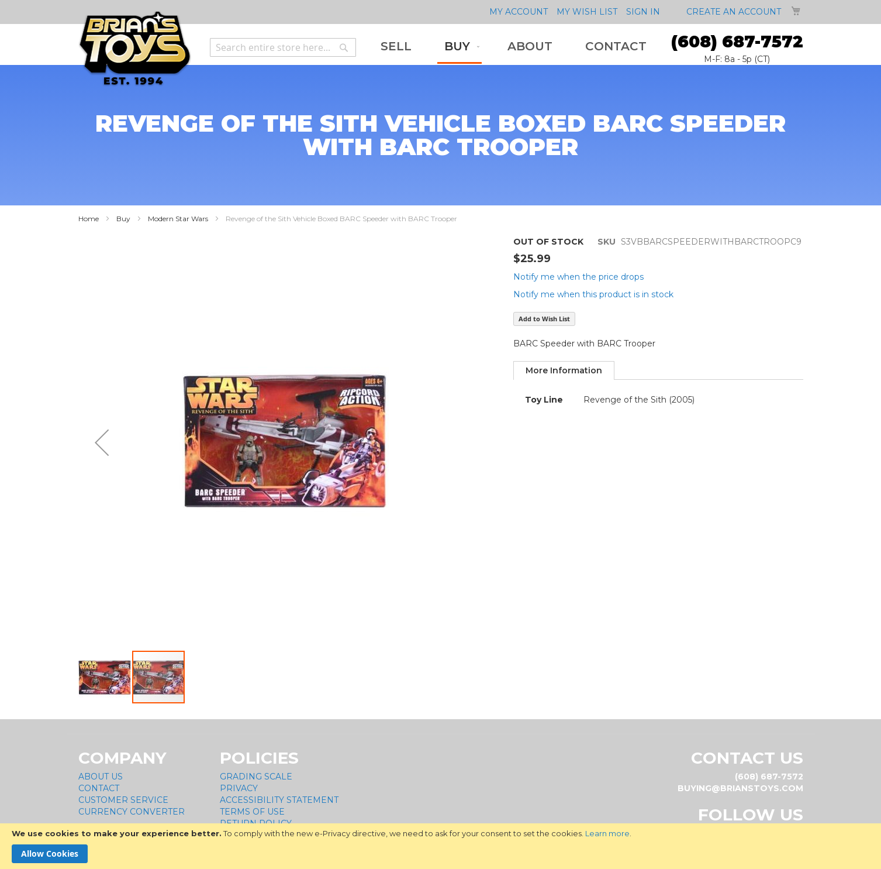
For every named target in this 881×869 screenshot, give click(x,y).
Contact (98, 788)
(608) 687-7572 (737, 41)
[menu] (513, 47)
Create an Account (733, 11)
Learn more (607, 833)
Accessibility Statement (279, 800)
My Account (518, 11)
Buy (123, 218)
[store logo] (134, 49)
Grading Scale (256, 776)
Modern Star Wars (178, 218)
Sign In (643, 11)
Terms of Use (252, 811)
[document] (440, 846)
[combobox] (283, 47)
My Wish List (587, 11)
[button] (105, 677)
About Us (100, 776)
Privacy (239, 788)
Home (88, 218)
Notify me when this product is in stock (593, 294)
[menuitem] (396, 46)
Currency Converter (131, 811)
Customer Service (123, 800)
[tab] (563, 370)
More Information (564, 370)
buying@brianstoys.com (740, 788)
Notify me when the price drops (578, 277)
